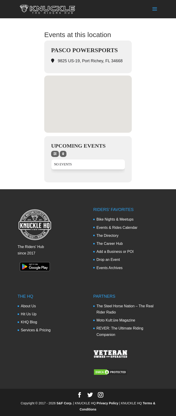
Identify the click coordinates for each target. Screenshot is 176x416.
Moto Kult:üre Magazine (115, 320)
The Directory (107, 236)
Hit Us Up (28, 314)
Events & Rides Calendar (117, 228)
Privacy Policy (107, 403)
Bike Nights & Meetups (115, 219)
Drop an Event (108, 260)
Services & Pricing (36, 330)
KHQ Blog (29, 322)
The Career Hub (109, 244)
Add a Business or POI (115, 252)
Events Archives (109, 268)
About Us (28, 306)
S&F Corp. (64, 403)
